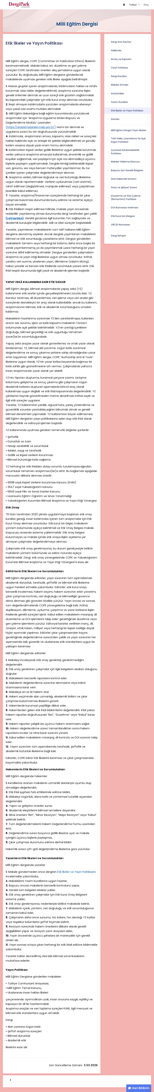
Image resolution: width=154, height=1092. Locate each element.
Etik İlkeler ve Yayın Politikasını (76, 872)
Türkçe (133, 4)
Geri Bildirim (140, 1088)
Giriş (146, 4)
